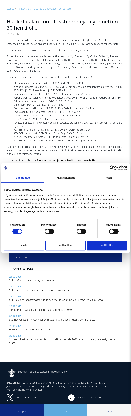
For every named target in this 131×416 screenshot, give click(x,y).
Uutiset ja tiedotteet (45, 8)
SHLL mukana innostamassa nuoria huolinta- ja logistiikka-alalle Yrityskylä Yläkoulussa (56, 299)
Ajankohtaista (24, 8)
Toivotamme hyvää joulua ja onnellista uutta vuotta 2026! (40, 309)
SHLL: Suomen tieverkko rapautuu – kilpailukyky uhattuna (40, 290)
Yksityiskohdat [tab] (65, 177)
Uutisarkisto (65, 8)
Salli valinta (66, 245)
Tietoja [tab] (108, 177)
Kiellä (24, 245)
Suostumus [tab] (23, 177)
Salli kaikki (107, 245)
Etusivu (10, 8)
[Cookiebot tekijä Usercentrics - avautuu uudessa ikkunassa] (112, 167)
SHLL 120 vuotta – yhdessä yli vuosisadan (32, 280)
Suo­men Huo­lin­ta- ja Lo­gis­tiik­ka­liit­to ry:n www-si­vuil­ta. (66, 160)
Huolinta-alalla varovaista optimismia (29, 329)
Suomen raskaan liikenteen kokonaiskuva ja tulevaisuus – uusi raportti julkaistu (52, 319)
